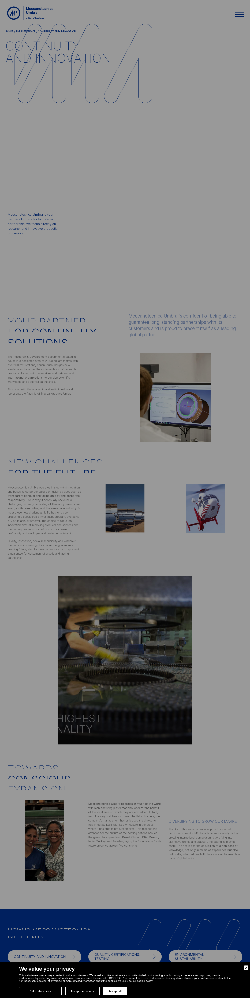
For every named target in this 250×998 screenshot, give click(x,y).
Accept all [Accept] (115, 991)
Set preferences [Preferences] (40, 991)
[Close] (246, 967)
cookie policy (144, 980)
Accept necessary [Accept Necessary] (82, 991)
